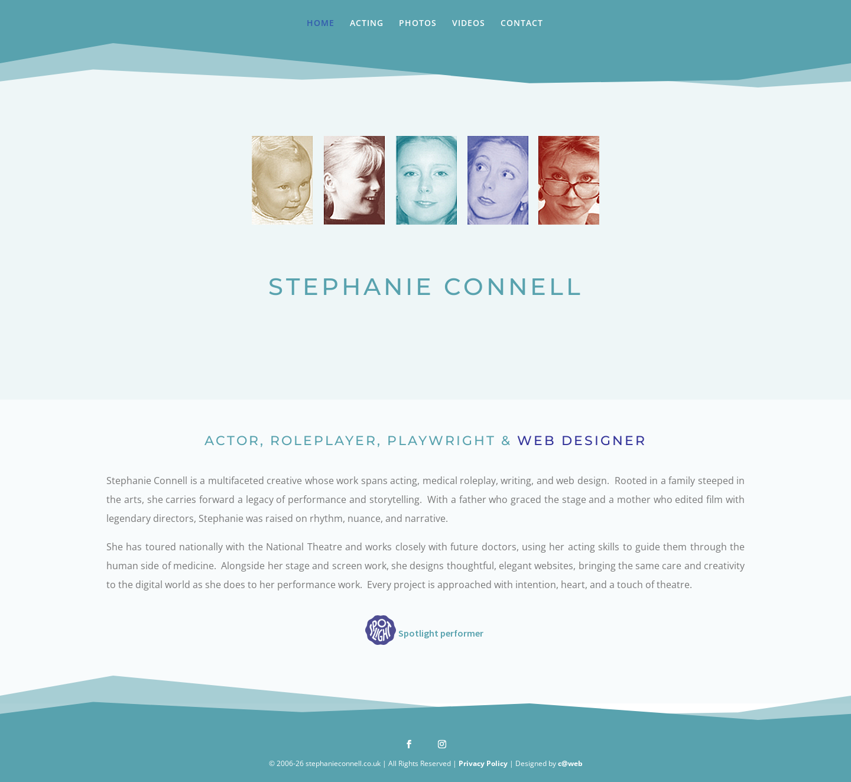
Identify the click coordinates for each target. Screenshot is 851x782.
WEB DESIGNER (582, 441)
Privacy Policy (483, 763)
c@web (570, 763)
